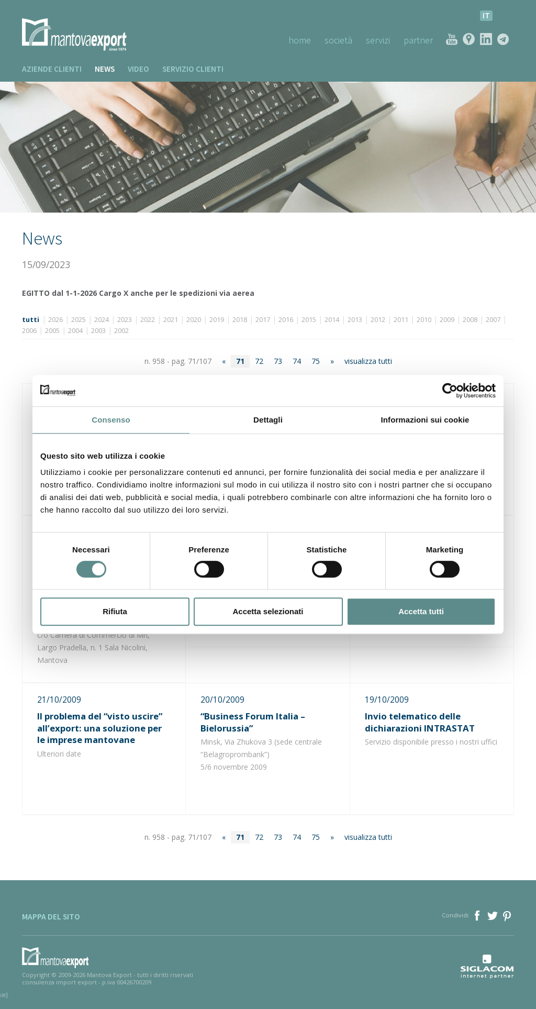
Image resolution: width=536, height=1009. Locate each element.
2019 (216, 319)
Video (138, 69)
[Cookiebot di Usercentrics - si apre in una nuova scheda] (450, 390)
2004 (75, 330)
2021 (170, 319)
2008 (470, 319)
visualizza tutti (368, 361)
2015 (309, 319)
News (105, 69)
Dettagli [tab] (268, 419)
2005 (52, 330)
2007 (493, 319)
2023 (124, 319)
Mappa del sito (51, 917)
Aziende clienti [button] (52, 69)
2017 (262, 319)
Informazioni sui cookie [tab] (425, 419)
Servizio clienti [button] (193, 69)
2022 (147, 319)
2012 (378, 319)
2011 (401, 319)
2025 (78, 319)
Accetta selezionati (267, 611)
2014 (332, 319)
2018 (239, 319)
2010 (424, 319)
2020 (193, 319)
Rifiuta (115, 611)
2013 (355, 319)
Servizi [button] (378, 40)
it (486, 15)
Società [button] (338, 40)
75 (315, 361)
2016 (285, 319)
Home (299, 40)
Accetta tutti (421, 611)
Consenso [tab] (111, 419)
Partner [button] (418, 40)
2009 (447, 319)
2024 (101, 319)
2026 (55, 319)
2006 (29, 330)
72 (259, 361)
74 (297, 361)
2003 (98, 330)
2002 (121, 330)
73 (278, 361)
